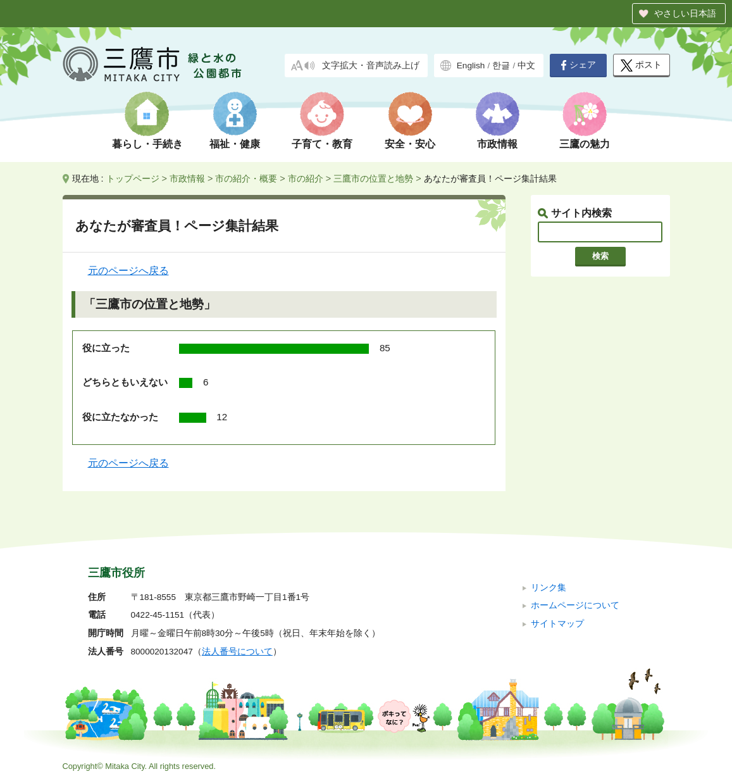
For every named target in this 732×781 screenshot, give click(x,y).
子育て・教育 (322, 144)
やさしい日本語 (685, 13)
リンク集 (548, 587)
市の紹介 (305, 178)
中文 (526, 65)
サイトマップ (557, 623)
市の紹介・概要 (246, 178)
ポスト (641, 65)
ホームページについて (575, 605)
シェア (578, 65)
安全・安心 (410, 144)
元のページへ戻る (128, 270)
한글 (501, 65)
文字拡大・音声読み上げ (370, 65)
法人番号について (237, 651)
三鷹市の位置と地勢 (373, 178)
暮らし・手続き (147, 144)
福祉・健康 (234, 144)
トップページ (132, 178)
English (471, 65)
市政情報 (497, 144)
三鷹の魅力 (584, 144)
